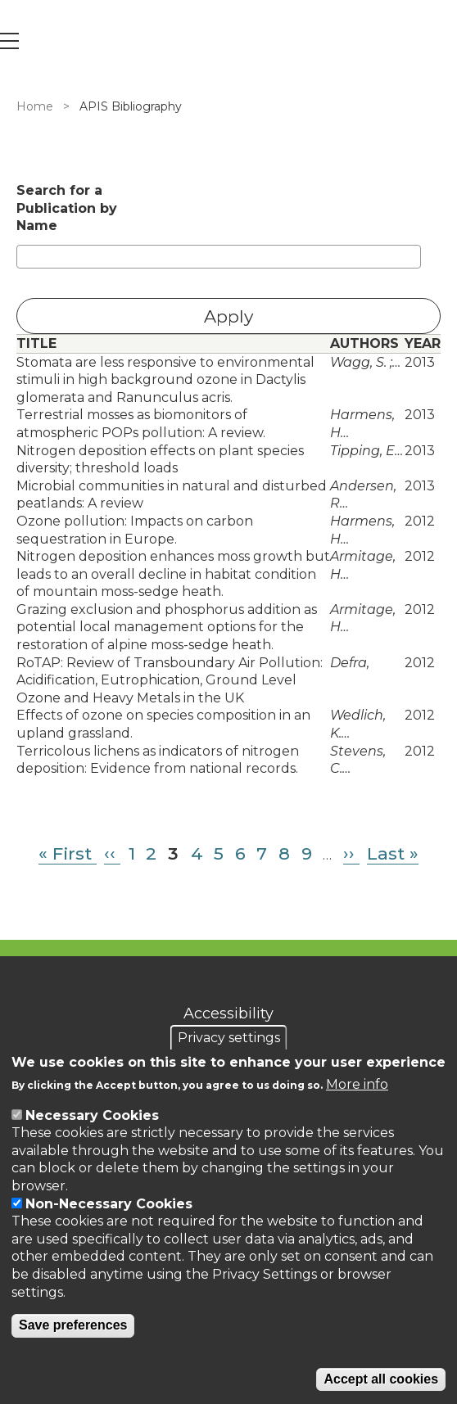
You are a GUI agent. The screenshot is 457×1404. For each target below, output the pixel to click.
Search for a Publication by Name (66, 208)
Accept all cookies (381, 1379)
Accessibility (228, 1013)
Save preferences (73, 1325)
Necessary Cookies (92, 1115)
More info (357, 1084)
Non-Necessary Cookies (108, 1204)
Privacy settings (229, 1037)
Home (34, 106)
